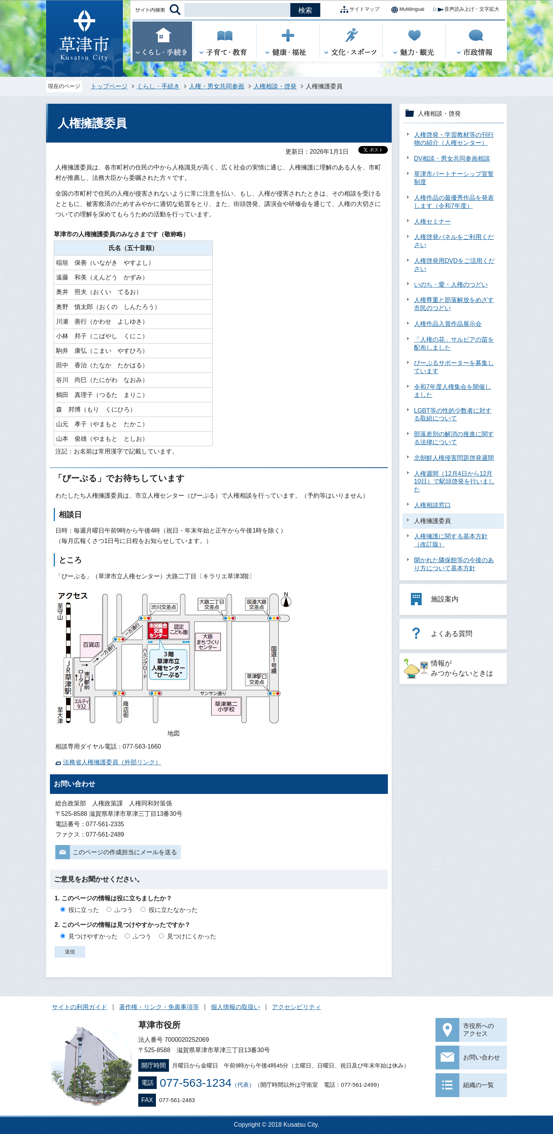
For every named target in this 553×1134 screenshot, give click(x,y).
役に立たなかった (173, 910)
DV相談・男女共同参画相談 (452, 158)
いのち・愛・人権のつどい (451, 284)
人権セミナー (432, 221)
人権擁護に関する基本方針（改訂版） (451, 540)
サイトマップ (358, 9)
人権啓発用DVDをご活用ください (454, 264)
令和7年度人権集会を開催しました (452, 391)
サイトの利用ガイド (79, 1007)
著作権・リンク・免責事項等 (159, 1007)
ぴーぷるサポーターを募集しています (454, 367)
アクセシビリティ (296, 1007)
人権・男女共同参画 (216, 86)
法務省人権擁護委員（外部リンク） (112, 762)
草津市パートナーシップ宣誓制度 (454, 178)
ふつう (123, 910)
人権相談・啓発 (274, 86)
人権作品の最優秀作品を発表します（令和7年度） (454, 201)
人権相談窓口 (432, 505)
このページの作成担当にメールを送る (125, 852)
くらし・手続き (158, 86)
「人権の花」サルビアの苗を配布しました (454, 343)
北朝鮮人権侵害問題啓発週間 (454, 458)
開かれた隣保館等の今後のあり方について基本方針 (454, 564)
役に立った (83, 910)
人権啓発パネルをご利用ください (454, 241)
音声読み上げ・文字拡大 (465, 9)
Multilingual (405, 9)
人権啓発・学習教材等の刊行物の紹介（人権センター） (454, 138)
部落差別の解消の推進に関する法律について (454, 438)
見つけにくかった (191, 936)
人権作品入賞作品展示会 (448, 323)
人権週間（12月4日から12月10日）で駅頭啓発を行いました (454, 481)
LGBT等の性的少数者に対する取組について (453, 414)
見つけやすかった (93, 936)
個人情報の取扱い (235, 1007)
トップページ (109, 86)
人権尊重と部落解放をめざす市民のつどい (454, 304)
